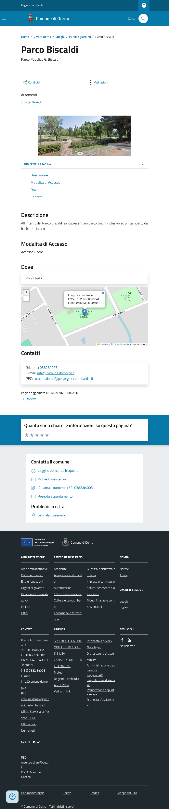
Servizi (67, 792)
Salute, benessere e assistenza (101, 590)
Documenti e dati (32, 575)
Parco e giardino (80, 36)
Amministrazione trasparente (101, 668)
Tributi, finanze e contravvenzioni (101, 603)
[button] (84, 313)
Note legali (94, 647)
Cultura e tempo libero (67, 603)
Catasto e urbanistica (68, 594)
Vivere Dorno (42, 36)
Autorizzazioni (63, 587)
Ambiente (60, 568)
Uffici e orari (28, 724)
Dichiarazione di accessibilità (100, 656)
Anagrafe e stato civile (68, 578)
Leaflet (103, 344)
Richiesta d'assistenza (100, 702)
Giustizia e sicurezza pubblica (101, 571)
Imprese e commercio (101, 581)
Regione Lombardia (32, 5)
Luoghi (60, 36)
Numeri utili (28, 730)
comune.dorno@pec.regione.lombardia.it (63, 378)
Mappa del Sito (127, 792)
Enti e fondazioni (32, 581)
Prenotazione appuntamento (100, 692)
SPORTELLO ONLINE (68, 640)
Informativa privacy (99, 640)
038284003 (49, 367)
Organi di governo (32, 587)
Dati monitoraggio (32, 792)
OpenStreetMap (122, 344)
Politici (25, 606)
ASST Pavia (61, 685)
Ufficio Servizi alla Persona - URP (35, 714)
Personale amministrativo (34, 597)
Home (25, 36)
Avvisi (123, 575)
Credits (94, 792)
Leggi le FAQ (95, 675)
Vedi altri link (62, 691)
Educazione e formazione (68, 616)
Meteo (58, 672)
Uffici (24, 613)
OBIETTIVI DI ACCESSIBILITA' (67, 650)
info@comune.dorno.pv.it (55, 373)
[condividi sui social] (31, 82)
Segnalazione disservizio (101, 682)
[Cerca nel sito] (141, 18)
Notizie (124, 568)
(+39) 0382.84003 (33, 670)
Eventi (124, 607)
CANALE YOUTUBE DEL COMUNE (68, 662)
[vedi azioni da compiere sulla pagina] (98, 82)
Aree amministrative (34, 568)
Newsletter (127, 645)
